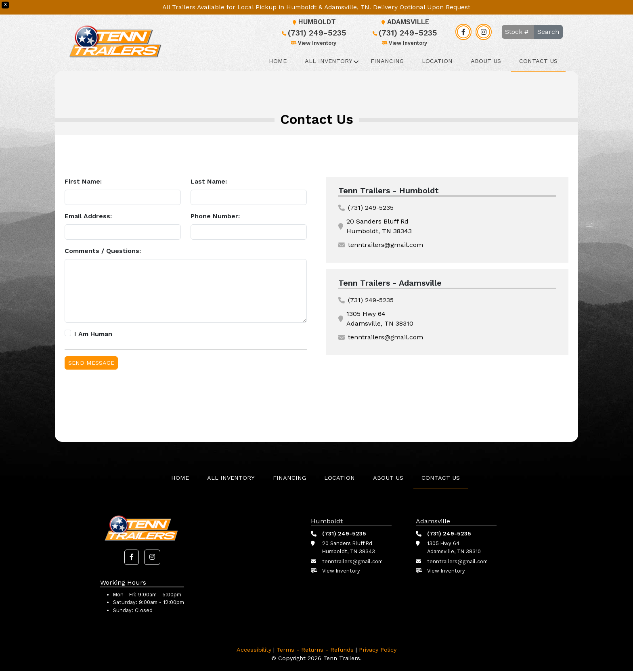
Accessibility (254, 649)
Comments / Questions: (103, 251)
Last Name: (209, 181)
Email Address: (88, 216)
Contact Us (538, 61)
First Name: (83, 181)
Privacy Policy (377, 649)
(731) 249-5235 (313, 33)
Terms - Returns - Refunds (315, 649)
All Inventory (328, 61)
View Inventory (313, 43)
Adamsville (404, 22)
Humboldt (313, 22)
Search (548, 32)
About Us (486, 61)
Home (278, 61)
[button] (131, 557)
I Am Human (93, 334)
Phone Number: (215, 216)
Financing (387, 61)
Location (437, 61)
